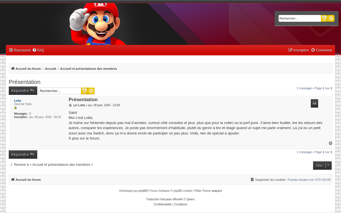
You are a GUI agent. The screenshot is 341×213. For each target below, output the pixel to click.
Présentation (24, 82)
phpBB (142, 190)
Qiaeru (190, 199)
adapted (216, 190)
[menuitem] (38, 50)
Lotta (17, 100)
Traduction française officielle (164, 199)
